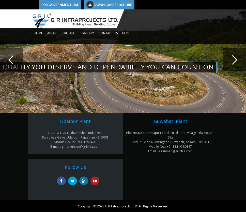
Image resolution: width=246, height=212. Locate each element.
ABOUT (52, 33)
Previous (11, 59)
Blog (126, 33)
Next (234, 59)
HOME (38, 33)
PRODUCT (70, 33)
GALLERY (88, 33)
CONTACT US (108, 33)
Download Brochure (109, 4)
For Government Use (60, 4)
